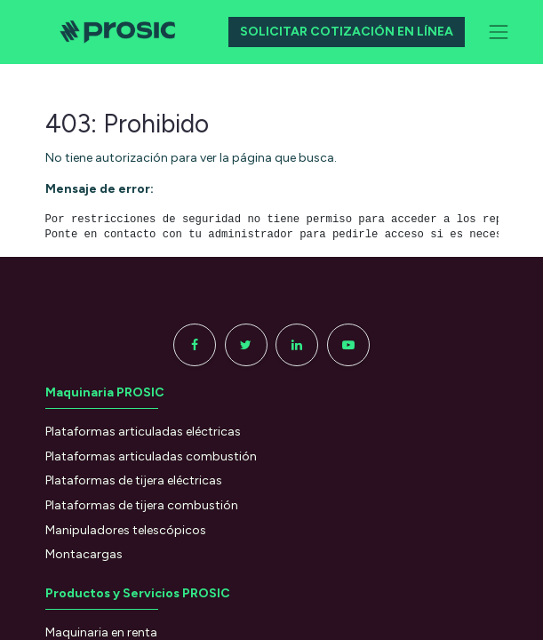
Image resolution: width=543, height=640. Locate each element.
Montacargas (84, 554)
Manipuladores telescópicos (125, 530)
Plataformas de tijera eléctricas (133, 480)
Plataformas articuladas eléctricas (143, 431)
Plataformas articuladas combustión (151, 456)
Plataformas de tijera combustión (141, 505)
